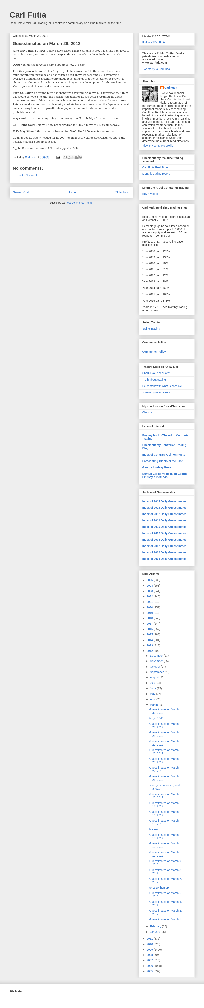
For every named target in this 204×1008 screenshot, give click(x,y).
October (155, 666)
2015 (150, 634)
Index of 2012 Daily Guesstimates (164, 514)
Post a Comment (27, 175)
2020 (150, 607)
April (153, 699)
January (155, 931)
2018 (150, 618)
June (153, 688)
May (153, 693)
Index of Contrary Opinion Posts (163, 454)
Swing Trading (151, 328)
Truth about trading (154, 379)
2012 (150, 650)
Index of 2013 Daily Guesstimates (164, 507)
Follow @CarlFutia (153, 42)
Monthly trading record (156, 173)
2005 (150, 971)
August (154, 677)
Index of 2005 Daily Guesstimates (164, 558)
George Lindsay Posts (157, 467)
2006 (150, 965)
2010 (150, 944)
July (153, 682)
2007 (150, 960)
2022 (150, 596)
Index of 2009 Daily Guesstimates (164, 533)
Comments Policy (154, 351)
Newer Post (21, 192)
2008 (150, 954)
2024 (150, 585)
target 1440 (156, 718)
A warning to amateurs (156, 392)
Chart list (147, 412)
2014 (150, 640)
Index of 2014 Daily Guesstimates (164, 501)
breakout (154, 829)
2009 (150, 949)
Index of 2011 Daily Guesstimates (164, 520)
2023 (150, 591)
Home (72, 192)
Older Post (122, 192)
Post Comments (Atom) (79, 202)
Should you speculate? (156, 373)
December (157, 655)
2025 (150, 580)
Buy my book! (150, 193)
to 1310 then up (159, 887)
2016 (150, 629)
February (156, 926)
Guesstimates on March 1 (165, 919)
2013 (150, 645)
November (157, 661)
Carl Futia (28, 14)
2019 (150, 612)
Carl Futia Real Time (155, 167)
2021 (150, 601)
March (154, 704)
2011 (150, 938)
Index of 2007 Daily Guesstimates (164, 546)
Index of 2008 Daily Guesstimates (164, 539)
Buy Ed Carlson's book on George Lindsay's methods (165, 475)
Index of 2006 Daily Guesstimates (164, 552)
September (157, 672)
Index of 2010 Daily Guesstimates (164, 526)
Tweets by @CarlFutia (156, 69)
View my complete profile (157, 145)
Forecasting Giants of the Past (162, 461)
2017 (150, 623)
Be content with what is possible (162, 386)
